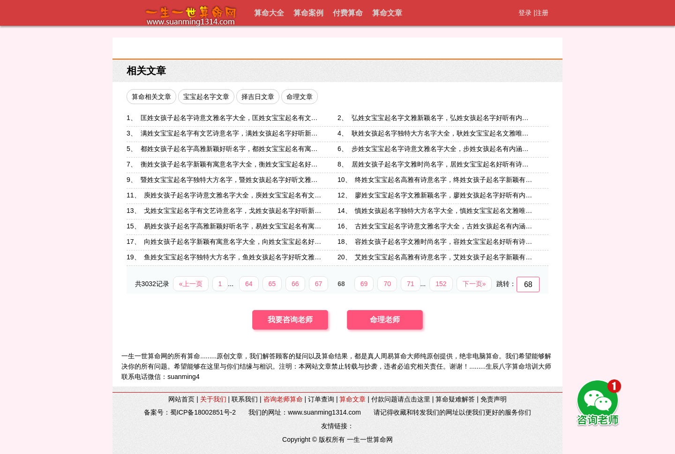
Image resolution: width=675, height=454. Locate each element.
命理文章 (299, 96)
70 (387, 284)
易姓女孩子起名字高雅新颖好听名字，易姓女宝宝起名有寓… (232, 226)
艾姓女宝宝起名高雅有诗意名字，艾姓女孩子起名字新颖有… (443, 257)
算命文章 (387, 13)
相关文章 (146, 70)
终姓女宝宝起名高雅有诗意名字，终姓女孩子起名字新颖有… (443, 179)
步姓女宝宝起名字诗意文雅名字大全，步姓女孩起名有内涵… (440, 148)
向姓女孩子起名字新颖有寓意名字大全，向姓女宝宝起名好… (232, 241)
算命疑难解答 (455, 399)
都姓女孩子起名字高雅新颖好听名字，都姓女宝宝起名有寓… (229, 148)
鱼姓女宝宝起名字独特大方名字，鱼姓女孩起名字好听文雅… (232, 257)
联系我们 (245, 399)
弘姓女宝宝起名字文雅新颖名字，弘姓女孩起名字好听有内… (440, 117)
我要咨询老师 (290, 320)
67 (318, 284)
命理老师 (385, 320)
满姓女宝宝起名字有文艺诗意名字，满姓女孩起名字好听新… (229, 133)
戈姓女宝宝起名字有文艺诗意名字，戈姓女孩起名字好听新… (232, 210)
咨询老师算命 (283, 399)
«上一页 (190, 284)
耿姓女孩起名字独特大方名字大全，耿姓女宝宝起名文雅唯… (440, 133)
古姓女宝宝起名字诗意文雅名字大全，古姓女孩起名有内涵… (443, 226)
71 (410, 284)
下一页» (474, 284)
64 (249, 284)
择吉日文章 (257, 96)
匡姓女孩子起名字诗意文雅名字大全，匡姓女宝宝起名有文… (229, 117)
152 (440, 284)
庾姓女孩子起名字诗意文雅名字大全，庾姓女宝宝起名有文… (232, 195)
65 (272, 284)
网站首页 (181, 399)
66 (295, 284)
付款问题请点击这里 (400, 399)
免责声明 (493, 399)
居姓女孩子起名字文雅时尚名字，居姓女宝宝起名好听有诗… (440, 164)
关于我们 (213, 399)
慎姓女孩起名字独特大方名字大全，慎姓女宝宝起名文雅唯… (443, 210)
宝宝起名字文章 (206, 96)
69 (364, 284)
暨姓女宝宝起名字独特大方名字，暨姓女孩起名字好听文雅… (229, 179)
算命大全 (269, 13)
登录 (525, 12)
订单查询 (321, 399)
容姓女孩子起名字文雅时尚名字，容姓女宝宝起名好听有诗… (443, 241)
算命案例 (308, 13)
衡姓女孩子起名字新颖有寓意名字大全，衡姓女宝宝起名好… (229, 164)
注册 (541, 12)
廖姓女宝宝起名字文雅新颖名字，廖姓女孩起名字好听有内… (443, 195)
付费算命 (348, 13)
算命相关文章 (151, 96)
